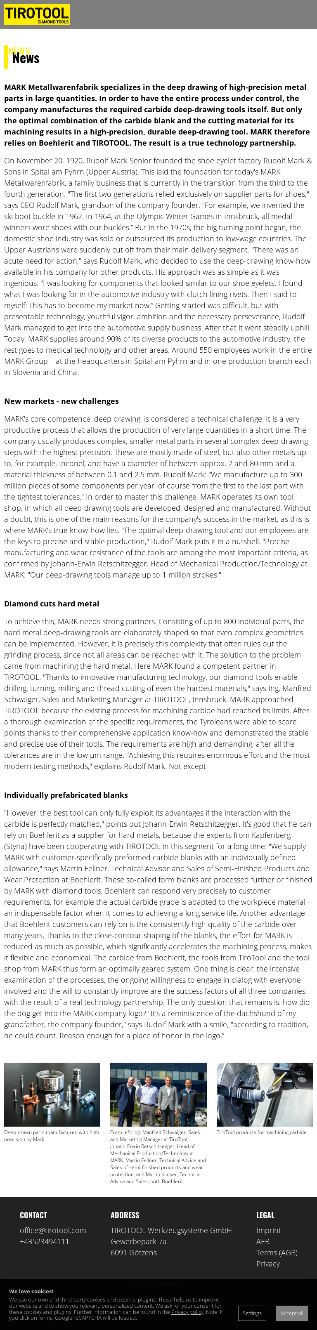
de (191, 51)
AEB (263, 1270)
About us (57, 50)
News (19, 50)
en (207, 51)
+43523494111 (44, 1270)
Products (103, 50)
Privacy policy (187, 1312)
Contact (149, 50)
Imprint (268, 1259)
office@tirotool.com (53, 1259)
